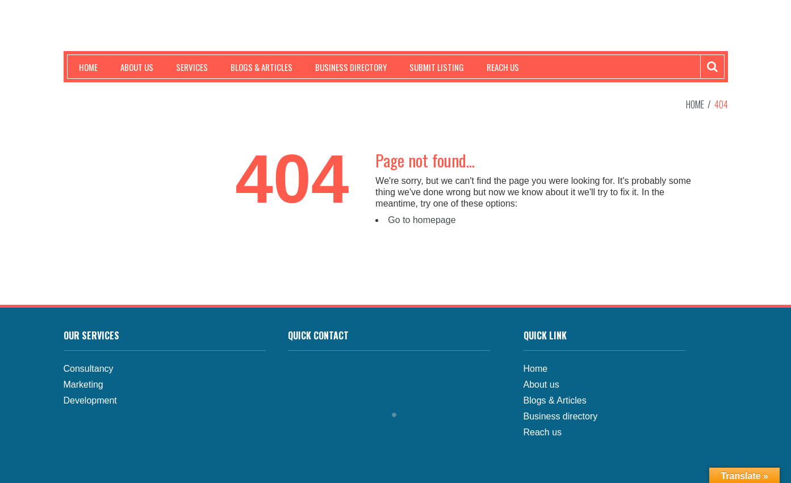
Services (192, 67)
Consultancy (89, 368)
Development (90, 400)
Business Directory (351, 67)
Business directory (561, 416)
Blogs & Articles (261, 67)
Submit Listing (436, 67)
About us (136, 67)
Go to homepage (421, 220)
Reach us (503, 67)
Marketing (83, 384)
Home (88, 67)
